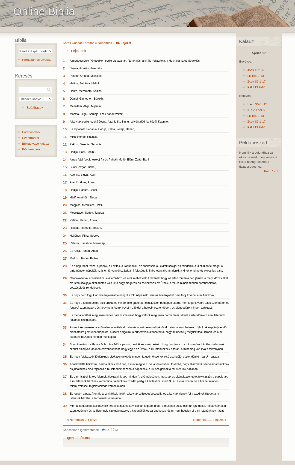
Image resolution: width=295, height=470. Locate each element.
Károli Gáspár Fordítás (78, 43)
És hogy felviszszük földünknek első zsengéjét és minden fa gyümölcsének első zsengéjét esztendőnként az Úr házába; (145, 356)
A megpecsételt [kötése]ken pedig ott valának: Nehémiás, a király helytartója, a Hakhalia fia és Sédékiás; (135, 60)
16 (65, 175)
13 (65, 152)
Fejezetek (78, 51)
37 (65, 376)
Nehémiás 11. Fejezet (208, 419)
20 (65, 205)
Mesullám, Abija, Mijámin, (86, 106)
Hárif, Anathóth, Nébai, (84, 197)
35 (65, 356)
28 (65, 266)
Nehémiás (105, 43)
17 (65, 182)
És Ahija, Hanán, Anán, (84, 250)
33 (65, 327)
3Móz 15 (261, 104)
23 (65, 228)
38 (65, 393)
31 (65, 303)
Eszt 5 (260, 110)
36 (65, 364)
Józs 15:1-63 (256, 70)
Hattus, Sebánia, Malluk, (85, 83)
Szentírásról (30, 138)
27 (65, 258)
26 (65, 251)
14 (65, 159)
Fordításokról (31, 132)
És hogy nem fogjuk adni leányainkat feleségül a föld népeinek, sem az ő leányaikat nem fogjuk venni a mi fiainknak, (142, 295)
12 (65, 144)
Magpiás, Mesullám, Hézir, (86, 205)
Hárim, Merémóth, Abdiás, (86, 91)
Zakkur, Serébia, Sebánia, (86, 144)
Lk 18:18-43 (255, 75)
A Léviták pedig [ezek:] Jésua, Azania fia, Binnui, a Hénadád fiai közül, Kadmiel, (119, 121)
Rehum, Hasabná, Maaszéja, (88, 243)
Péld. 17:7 (271, 171)
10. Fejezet (123, 43)
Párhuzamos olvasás (36, 59)
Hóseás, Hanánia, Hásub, (86, 227)
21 (65, 213)
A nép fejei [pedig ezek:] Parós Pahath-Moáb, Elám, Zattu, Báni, (110, 159)
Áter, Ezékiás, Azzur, (83, 182)
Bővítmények (31, 149)
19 (65, 197)
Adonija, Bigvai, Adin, (83, 174)
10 (65, 129)
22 (65, 220)
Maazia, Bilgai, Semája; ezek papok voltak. (97, 114)
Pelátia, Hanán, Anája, (84, 220)
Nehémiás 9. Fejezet (84, 419)
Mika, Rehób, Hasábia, (84, 136)
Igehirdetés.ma (78, 438)
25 (65, 243)
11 (65, 137)
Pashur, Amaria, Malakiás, (86, 75)
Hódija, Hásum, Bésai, (84, 190)
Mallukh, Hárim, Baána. (84, 258)
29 (65, 278)
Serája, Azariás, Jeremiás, (86, 68)
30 (65, 295)
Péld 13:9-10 (256, 87)
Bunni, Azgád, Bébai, (83, 167)
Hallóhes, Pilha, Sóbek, (84, 235)
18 (65, 190)
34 (65, 344)
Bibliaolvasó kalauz (35, 143)
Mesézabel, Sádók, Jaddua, (87, 212)
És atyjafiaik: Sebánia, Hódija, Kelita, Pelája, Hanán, (102, 129)
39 (65, 406)
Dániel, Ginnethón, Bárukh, (87, 98)
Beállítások (35, 107)
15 (65, 167)
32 (65, 315)
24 (65, 236)
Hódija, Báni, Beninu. (83, 152)
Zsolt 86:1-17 (256, 81)
